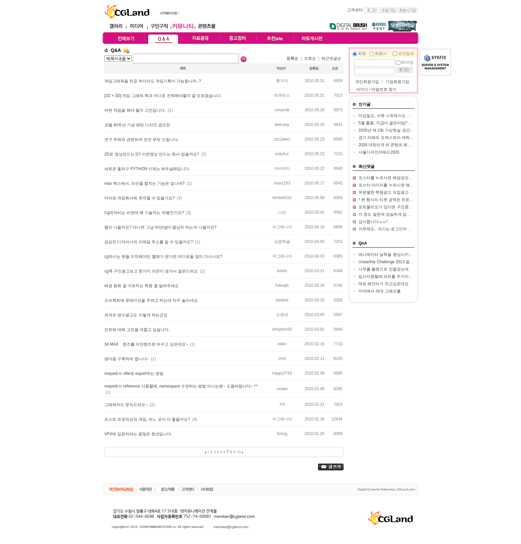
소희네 (282, 314)
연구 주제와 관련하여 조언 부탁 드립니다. (141, 139)
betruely (282, 124)
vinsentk (282, 110)
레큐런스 (282, 95)
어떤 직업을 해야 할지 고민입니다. (135, 110)
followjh (282, 285)
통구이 (282, 80)
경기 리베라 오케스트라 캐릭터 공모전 (393, 137)
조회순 (310, 58)
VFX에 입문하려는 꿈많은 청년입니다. (138, 434)
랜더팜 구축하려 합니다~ (127, 359)
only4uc (282, 154)
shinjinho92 (282, 329)
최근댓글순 (331, 58)
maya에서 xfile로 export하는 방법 (133, 373)
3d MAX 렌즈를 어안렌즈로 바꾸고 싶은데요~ (146, 344)
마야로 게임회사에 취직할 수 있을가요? (140, 198)
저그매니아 (282, 227)
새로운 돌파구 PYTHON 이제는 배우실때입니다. (147, 168)
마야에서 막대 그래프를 (380, 291)
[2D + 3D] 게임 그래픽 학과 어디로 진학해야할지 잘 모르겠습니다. (163, 95)
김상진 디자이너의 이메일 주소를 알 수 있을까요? (149, 242)
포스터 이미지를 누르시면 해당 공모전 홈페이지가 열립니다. (412, 185)
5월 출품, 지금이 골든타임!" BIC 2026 (392, 123)
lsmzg (282, 433)
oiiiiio (282, 344)
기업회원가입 (397, 81)
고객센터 (355, 10)
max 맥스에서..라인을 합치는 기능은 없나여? (145, 183)
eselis (282, 271)
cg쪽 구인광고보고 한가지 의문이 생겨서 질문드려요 (151, 271)
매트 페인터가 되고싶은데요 (384, 283)
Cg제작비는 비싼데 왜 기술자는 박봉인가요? (144, 212)
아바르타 (282, 168)
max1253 (282, 183)
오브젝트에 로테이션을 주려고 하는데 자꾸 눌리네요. (151, 300)
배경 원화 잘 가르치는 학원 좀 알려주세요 (141, 285)
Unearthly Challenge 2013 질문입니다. (393, 262)
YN (282, 404)
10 (239, 451)
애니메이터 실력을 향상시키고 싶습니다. (395, 254)
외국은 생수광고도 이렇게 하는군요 (135, 315)
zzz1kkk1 (282, 139)
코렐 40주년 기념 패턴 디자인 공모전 (137, 125)
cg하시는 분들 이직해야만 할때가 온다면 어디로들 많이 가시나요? (163, 256)
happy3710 (282, 373)
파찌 (282, 358)
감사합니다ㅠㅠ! (373, 221)
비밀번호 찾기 (383, 89)
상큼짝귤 (282, 241)
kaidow (282, 300)
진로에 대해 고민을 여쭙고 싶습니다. (137, 329)
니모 (282, 212)
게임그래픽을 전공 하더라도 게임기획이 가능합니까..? (152, 81)
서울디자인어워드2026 (379, 152)
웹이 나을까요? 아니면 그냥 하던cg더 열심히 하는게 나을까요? (160, 227)
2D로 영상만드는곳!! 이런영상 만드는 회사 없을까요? (152, 154)
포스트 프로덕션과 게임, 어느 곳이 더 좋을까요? (147, 419)
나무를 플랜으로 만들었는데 (384, 269)
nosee (282, 388)
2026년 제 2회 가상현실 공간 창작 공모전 (395, 130)
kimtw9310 (281, 197)
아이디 (362, 89)
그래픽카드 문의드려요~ (126, 404)
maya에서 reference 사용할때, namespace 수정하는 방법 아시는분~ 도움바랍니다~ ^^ (181, 386)
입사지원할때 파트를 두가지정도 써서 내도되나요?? (405, 276)
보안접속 (406, 53)
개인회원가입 (366, 81)
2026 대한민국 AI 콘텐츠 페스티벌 (389, 145)
